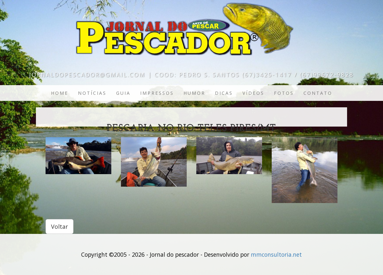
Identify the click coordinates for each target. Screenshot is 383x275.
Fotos (284, 93)
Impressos (157, 93)
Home (59, 93)
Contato (317, 93)
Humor (194, 93)
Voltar (59, 226)
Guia (123, 93)
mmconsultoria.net (276, 254)
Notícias (92, 93)
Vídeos (253, 93)
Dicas (224, 93)
